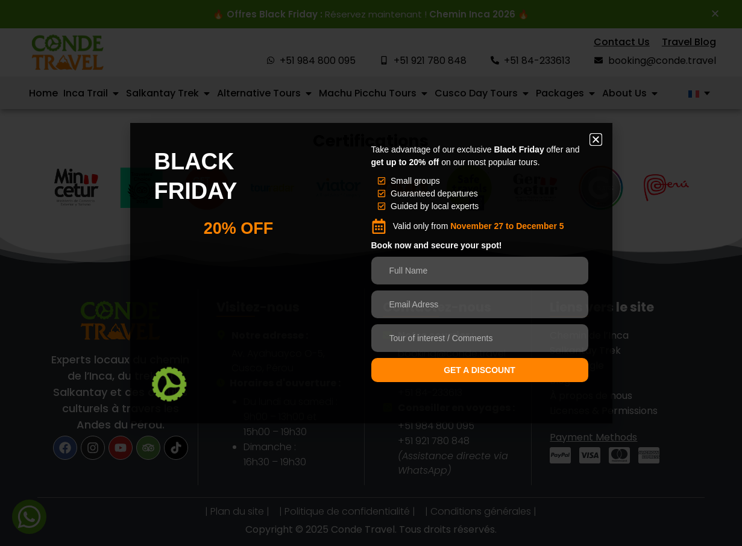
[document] (371, 273)
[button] (595, 139)
